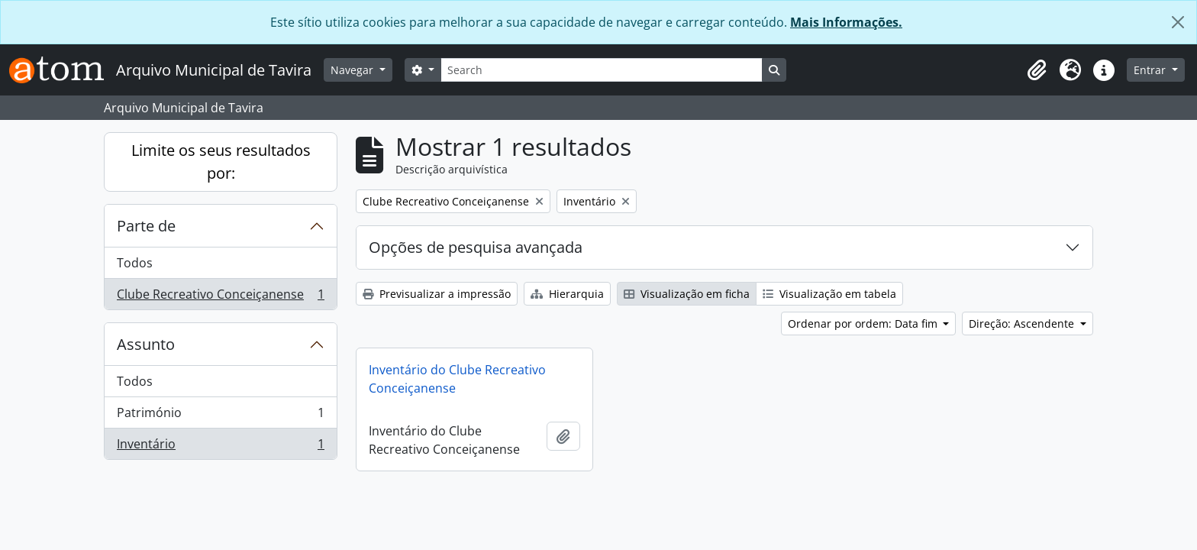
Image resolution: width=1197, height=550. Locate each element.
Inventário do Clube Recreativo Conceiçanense (457, 378)
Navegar (353, 70)
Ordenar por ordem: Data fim (864, 323)
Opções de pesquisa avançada (475, 247)
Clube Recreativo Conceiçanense (220, 297)
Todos (135, 262)
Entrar (1151, 70)
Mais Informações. (846, 22)
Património (220, 416)
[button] (1036, 70)
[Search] (601, 70)
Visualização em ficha (687, 293)
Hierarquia (567, 293)
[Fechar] (1178, 22)
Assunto (146, 344)
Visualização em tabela (829, 293)
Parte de (146, 225)
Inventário (220, 447)
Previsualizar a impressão (437, 293)
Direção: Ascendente (1023, 323)
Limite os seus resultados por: (221, 161)
